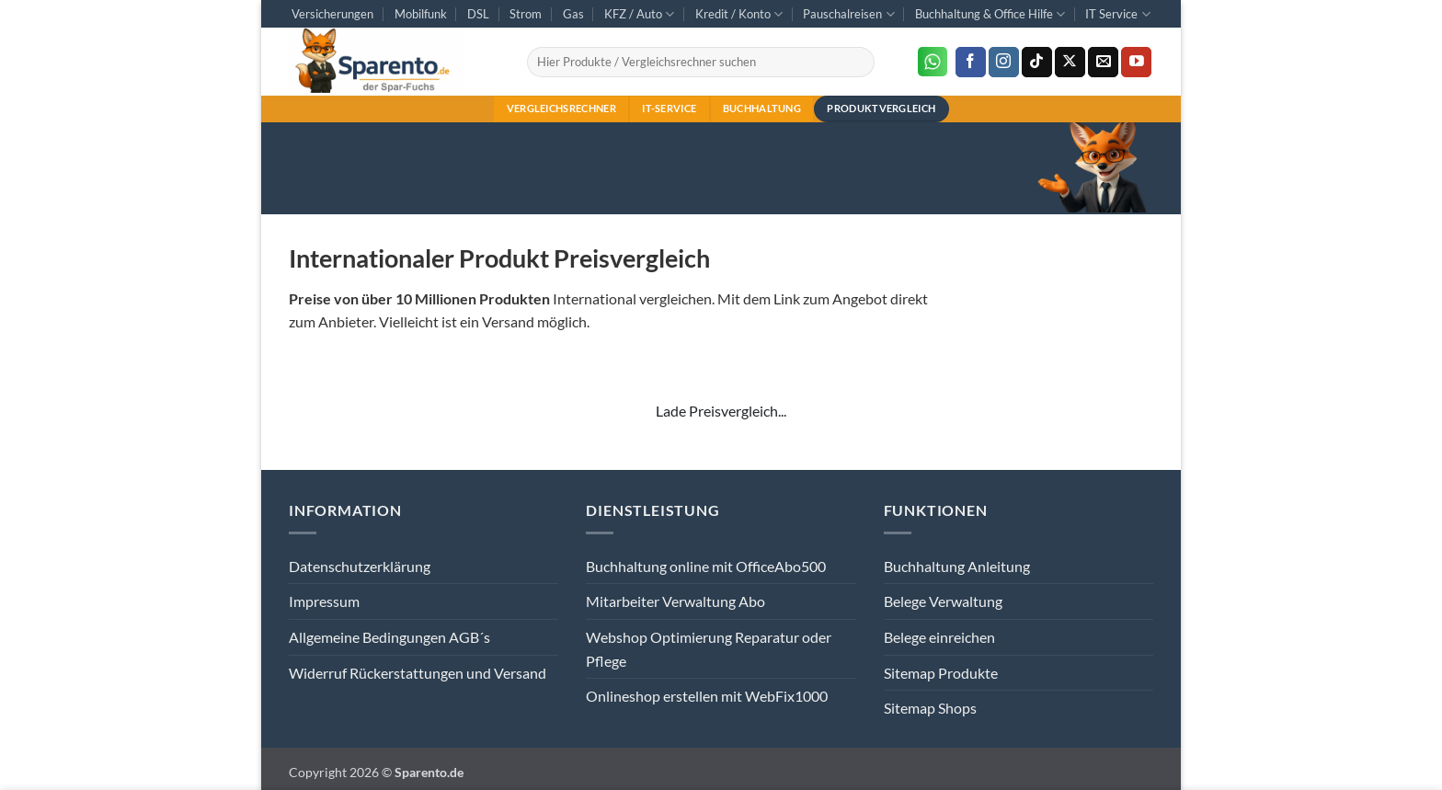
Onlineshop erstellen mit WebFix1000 (707, 695)
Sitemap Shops (930, 707)
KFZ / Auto (639, 14)
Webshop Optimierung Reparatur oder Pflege (708, 649)
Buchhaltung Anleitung (957, 566)
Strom (525, 13)
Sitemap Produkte (941, 672)
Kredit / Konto (739, 14)
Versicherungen (332, 13)
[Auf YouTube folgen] (1136, 62)
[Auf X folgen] (1070, 62)
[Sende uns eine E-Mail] (1103, 62)
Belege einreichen (939, 637)
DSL (478, 13)
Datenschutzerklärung (359, 566)
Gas (573, 13)
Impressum (324, 601)
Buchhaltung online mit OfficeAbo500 (706, 566)
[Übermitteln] (856, 62)
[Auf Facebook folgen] (971, 62)
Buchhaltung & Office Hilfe (990, 14)
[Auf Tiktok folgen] (1037, 62)
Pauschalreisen (848, 14)
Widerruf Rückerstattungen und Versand (417, 672)
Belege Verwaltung (943, 601)
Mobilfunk (421, 13)
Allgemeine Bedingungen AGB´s (389, 637)
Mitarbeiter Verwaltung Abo (675, 601)
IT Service (1117, 14)
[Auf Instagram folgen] (1004, 62)
